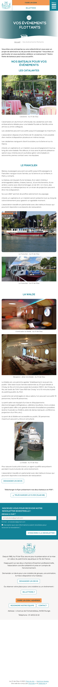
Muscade (31, 683)
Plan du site (30, 681)
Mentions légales (43, 681)
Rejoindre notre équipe (22, 605)
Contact (42, 605)
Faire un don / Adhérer (28, 600)
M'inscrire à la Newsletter (41, 533)
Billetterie (32, 8)
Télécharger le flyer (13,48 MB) (31, 495)
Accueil (17, 42)
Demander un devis (12, 481)
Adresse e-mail (9, 514)
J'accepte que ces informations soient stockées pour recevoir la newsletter (24, 526)
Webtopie (41, 683)
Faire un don (31, 3)
